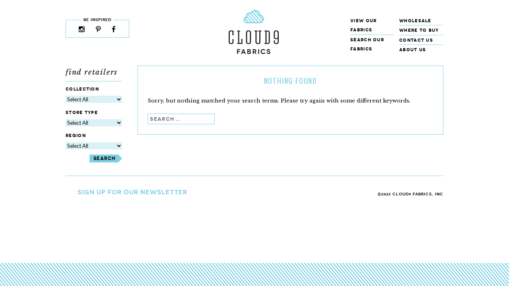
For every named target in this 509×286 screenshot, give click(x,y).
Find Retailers (92, 72)
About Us (412, 49)
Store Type (82, 112)
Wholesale (415, 20)
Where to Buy (419, 30)
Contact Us (416, 40)
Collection (82, 89)
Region (76, 136)
